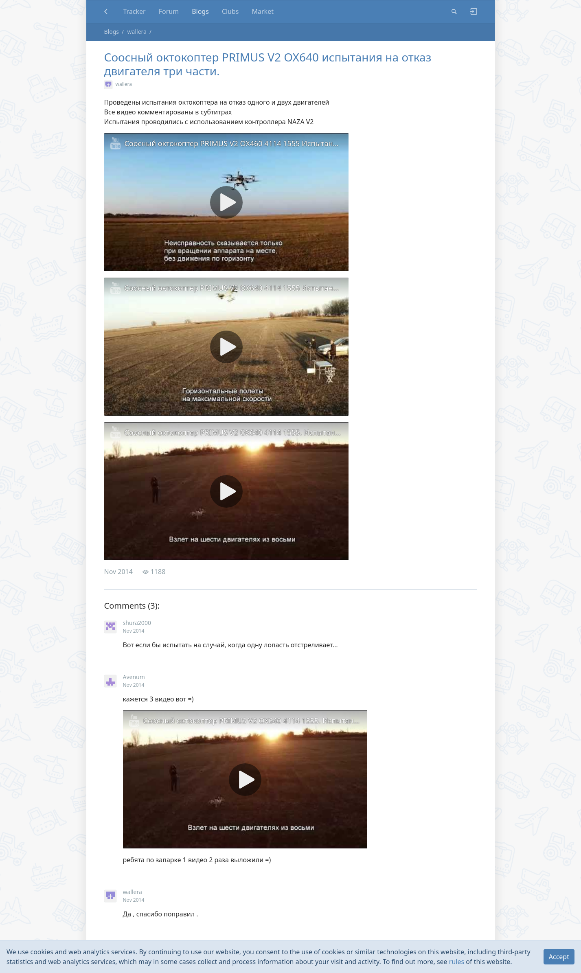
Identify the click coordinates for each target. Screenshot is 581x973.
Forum (169, 11)
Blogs (200, 11)
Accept (559, 956)
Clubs (230, 11)
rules (456, 961)
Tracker (134, 11)
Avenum (134, 677)
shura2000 (137, 623)
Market (263, 11)
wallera (137, 31)
